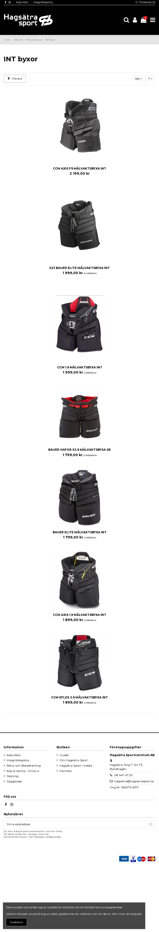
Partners (66, 771)
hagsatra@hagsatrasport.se (134, 781)
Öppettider (14, 781)
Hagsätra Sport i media (76, 765)
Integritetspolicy (43, 2)
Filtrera (15, 78)
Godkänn (16, 922)
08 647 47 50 (123, 775)
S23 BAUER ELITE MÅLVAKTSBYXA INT (79, 268)
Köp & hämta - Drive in (23, 771)
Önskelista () (145, 2)
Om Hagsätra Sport (74, 760)
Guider (64, 755)
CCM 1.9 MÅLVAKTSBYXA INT (79, 367)
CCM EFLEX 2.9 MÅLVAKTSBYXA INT (79, 697)
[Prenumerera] (150, 824)
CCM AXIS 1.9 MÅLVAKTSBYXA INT (79, 615)
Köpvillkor (22, 2)
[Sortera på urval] (138, 79)
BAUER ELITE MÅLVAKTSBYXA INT (80, 532)
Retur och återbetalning (24, 765)
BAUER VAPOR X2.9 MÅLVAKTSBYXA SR (79, 449)
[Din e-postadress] (75, 824)
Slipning (12, 776)
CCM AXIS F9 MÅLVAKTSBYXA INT (79, 168)
